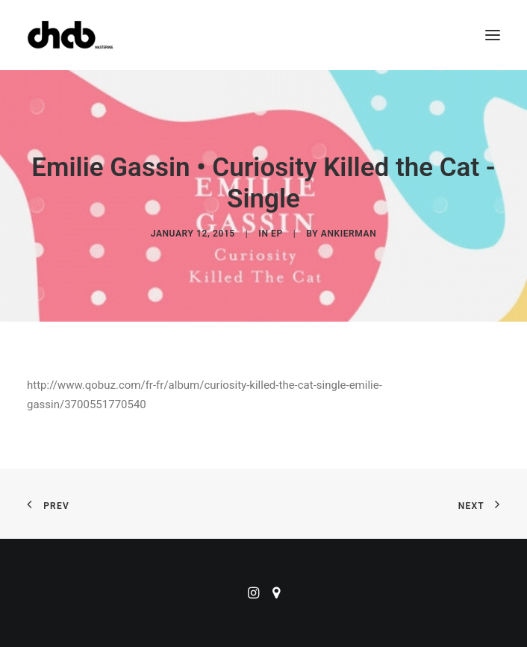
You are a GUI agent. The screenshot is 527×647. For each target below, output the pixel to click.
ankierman (348, 233)
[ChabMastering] (70, 35)
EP (277, 233)
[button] (492, 35)
